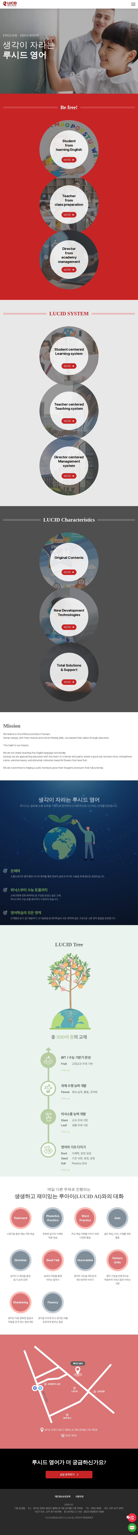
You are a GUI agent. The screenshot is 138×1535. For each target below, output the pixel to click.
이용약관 (79, 1496)
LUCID (10, 4)
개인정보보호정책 (62, 1496)
